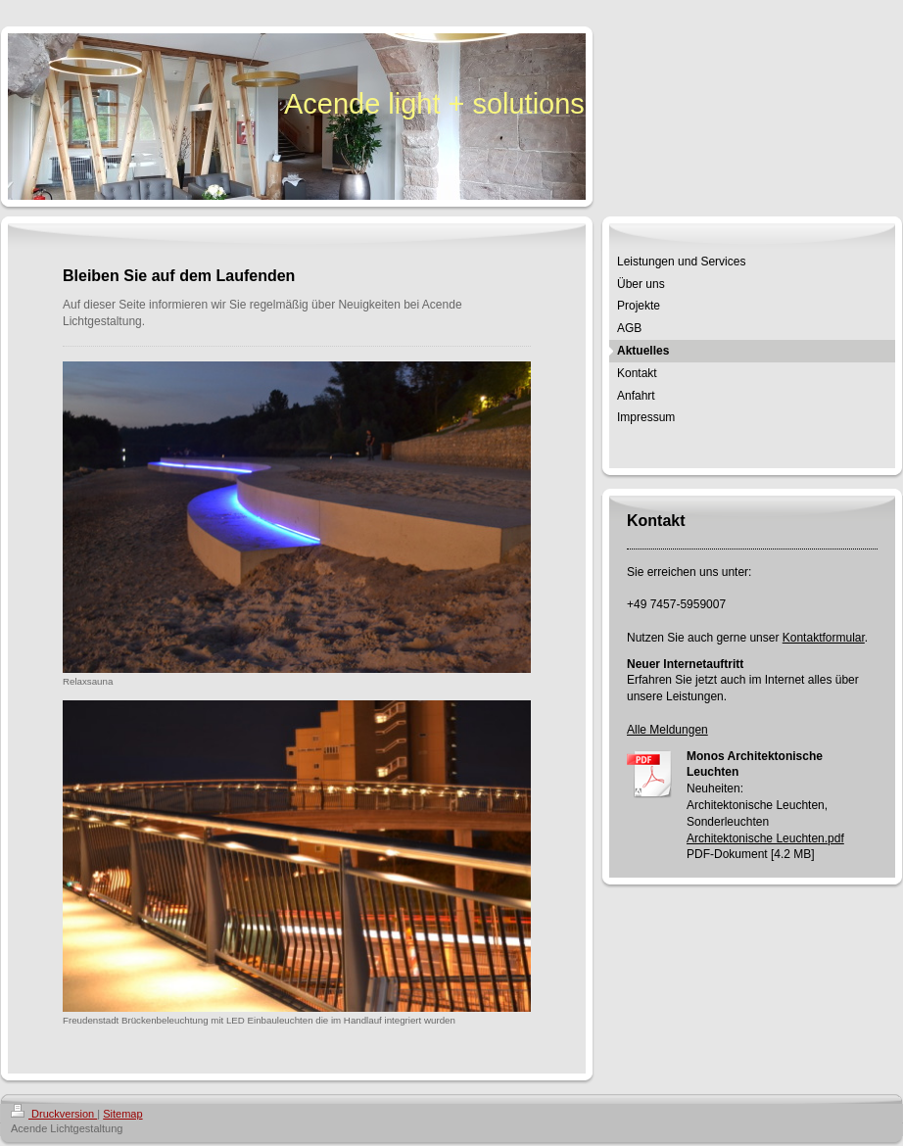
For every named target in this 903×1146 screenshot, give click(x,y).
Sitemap (122, 1114)
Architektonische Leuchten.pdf (765, 838)
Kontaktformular (824, 638)
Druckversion (54, 1114)
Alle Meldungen (667, 730)
